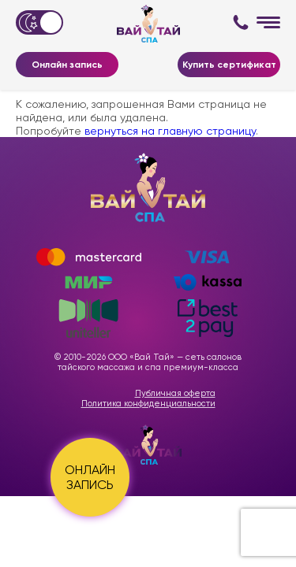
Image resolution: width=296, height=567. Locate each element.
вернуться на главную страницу (170, 130)
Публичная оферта (175, 393)
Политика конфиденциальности (148, 403)
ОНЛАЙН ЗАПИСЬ (90, 477)
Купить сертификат (229, 64)
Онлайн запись (67, 64)
